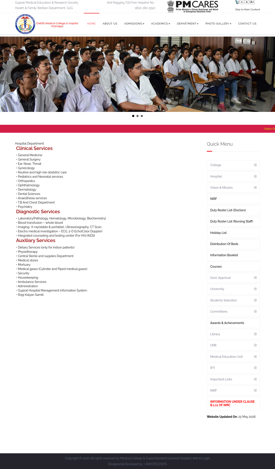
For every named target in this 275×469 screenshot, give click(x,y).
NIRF (213, 199)
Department (188, 23)
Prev (5, 74)
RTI (212, 368)
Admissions (134, 23)
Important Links (221, 379)
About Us (110, 23)
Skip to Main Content (247, 9)
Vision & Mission (221, 187)
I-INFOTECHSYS (156, 464)
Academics (160, 23)
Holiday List (218, 232)
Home (91, 23)
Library (215, 334)
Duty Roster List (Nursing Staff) (231, 221)
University (217, 289)
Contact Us (247, 23)
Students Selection (223, 300)
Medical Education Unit (226, 356)
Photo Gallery (218, 23)
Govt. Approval (220, 277)
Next (269, 74)
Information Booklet (224, 255)
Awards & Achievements (227, 323)
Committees (219, 311)
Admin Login (201, 458)
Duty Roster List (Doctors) (228, 210)
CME (213, 345)
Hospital (216, 176)
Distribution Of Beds (224, 244)
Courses (216, 266)
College (215, 165)
